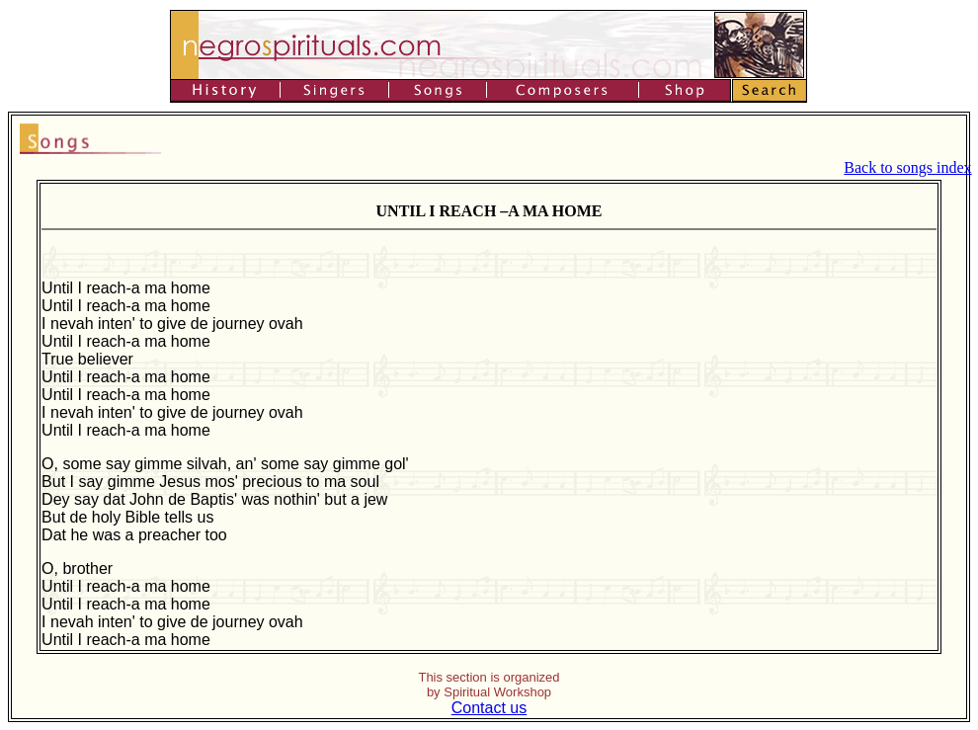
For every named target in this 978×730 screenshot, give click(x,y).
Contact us (489, 707)
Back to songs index (907, 167)
